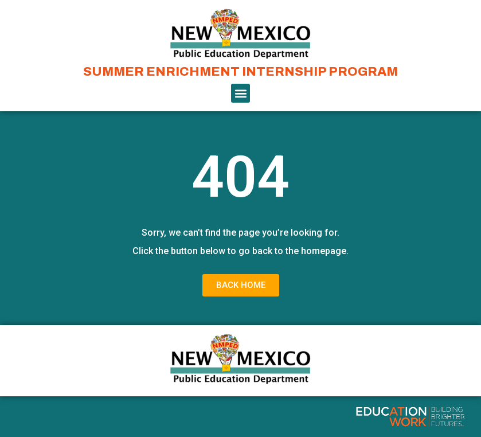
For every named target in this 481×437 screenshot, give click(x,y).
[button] (240, 93)
